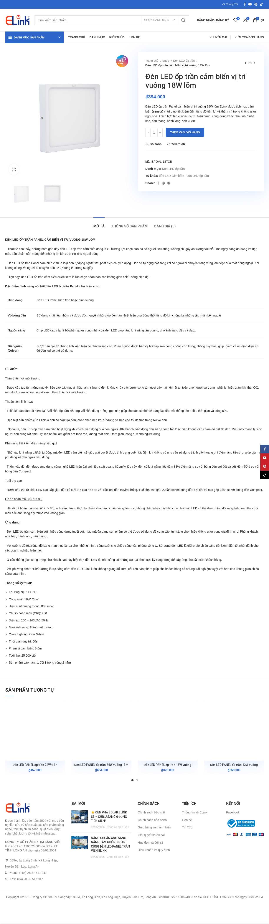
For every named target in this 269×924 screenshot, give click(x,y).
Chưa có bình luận (118, 827)
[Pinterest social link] (256, 4)
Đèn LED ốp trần (184, 60)
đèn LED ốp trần (198, 175)
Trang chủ (152, 60)
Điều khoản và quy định (154, 850)
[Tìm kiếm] (112, 20)
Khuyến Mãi (218, 37)
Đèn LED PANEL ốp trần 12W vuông (234, 765)
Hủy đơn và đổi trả (150, 842)
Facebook (232, 812)
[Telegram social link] (169, 183)
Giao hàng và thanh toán (154, 827)
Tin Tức (187, 827)
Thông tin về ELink (194, 812)
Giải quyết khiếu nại (151, 835)
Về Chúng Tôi (230, 4)
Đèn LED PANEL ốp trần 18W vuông (167, 765)
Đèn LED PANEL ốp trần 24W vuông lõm (101, 765)
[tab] (99, 224)
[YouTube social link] (250, 4)
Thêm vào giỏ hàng (185, 132)
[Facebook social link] (245, 4)
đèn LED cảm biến (171, 175)
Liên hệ (187, 820)
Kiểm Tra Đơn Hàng (249, 37)
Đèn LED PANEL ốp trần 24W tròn (35, 765)
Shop (166, 60)
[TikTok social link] (261, 4)
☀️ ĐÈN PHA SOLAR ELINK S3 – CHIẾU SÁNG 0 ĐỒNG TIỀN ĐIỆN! (109, 817)
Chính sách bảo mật (151, 812)
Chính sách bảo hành (152, 820)
